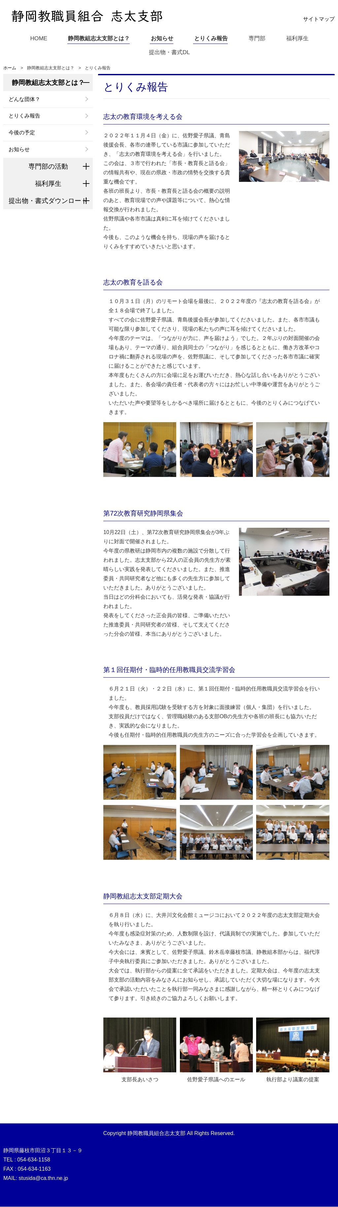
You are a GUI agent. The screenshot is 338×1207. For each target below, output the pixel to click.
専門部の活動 (48, 166)
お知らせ (162, 38)
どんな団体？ (24, 99)
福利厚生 (299, 38)
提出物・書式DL (169, 52)
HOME (36, 38)
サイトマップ (319, 19)
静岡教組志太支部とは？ (97, 38)
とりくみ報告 (211, 38)
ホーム (9, 68)
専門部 (258, 38)
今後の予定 (22, 133)
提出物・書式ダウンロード (48, 201)
